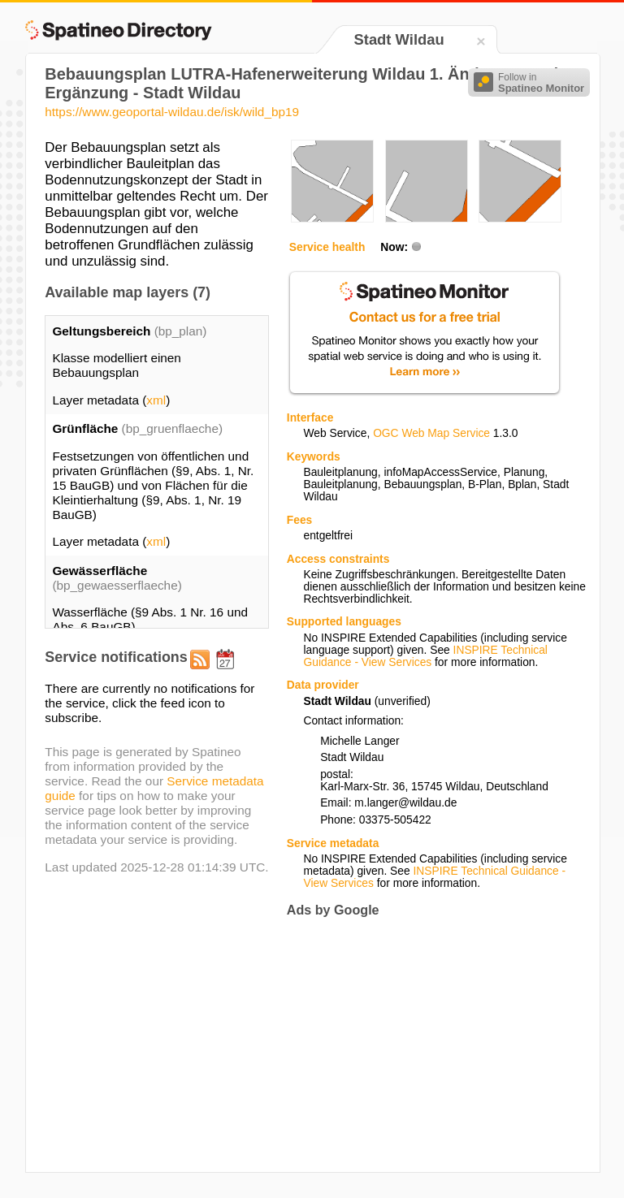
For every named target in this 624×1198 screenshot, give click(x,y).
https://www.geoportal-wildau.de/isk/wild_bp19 (172, 112)
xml (156, 400)
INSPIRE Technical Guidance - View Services (425, 656)
